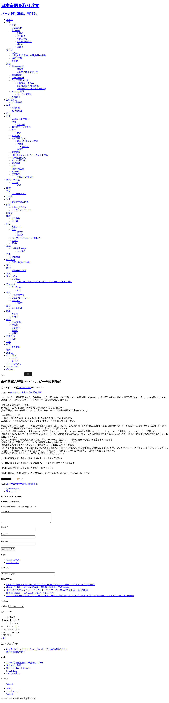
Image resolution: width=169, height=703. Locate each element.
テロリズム (17, 287)
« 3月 (3, 640)
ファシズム (11, 276)
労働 (8, 254)
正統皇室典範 (18, 77)
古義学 (15, 325)
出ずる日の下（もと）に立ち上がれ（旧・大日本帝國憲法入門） (37, 651)
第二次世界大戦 (19, 160)
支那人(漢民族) (19, 207)
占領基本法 (11, 100)
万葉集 (15, 314)
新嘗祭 (20, 47)
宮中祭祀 (16, 30)
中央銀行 (21, 251)
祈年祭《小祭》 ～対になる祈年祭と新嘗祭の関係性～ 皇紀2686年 (37, 589)
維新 (8, 216)
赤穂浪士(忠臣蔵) (25, 177)
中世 (14, 130)
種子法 (20, 232)
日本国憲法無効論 (20, 80)
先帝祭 (20, 33)
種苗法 (20, 235)
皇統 (14, 25)
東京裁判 (16, 152)
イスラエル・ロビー (21, 210)
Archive (4, 608)
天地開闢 (21, 124)
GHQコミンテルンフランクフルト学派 (30, 155)
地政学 (9, 196)
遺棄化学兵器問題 (20, 202)
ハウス (15, 358)
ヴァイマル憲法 (24, 94)
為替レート (17, 227)
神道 (8, 105)
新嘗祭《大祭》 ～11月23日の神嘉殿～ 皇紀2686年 (30, 595)
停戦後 (20, 144)
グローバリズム (19, 193)
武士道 (15, 182)
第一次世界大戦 (19, 158)
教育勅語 (16, 347)
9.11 (18, 290)
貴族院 (20, 69)
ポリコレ (16, 300)
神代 (14, 122)
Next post (11, 491)
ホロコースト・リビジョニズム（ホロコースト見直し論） (44, 282)
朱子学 (15, 330)
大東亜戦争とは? (19, 138)
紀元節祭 (21, 36)
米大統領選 (17, 308)
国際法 (9, 213)
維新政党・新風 (19, 270)
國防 (8, 188)
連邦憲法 (16, 97)
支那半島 (16, 163)
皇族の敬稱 (17, 28)
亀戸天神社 (17, 111)
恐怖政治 (10, 284)
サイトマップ (12, 366)
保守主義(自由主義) (21, 262)
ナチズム (16, 279)
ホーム (9, 19)
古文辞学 (16, 328)
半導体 (15, 240)
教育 (8, 344)
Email (4, 536)
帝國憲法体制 (18, 66)
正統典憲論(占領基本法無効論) (31, 88)
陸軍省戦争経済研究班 (27, 141)
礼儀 (8, 342)
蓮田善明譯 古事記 (20, 119)
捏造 (14, 166)
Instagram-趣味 (13, 675)
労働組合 (16, 257)
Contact (9, 369)
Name (4, 529)
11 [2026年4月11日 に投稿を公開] (16, 628)
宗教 (8, 350)
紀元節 (15, 53)
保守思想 (10, 259)
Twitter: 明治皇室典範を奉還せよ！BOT (24, 665)
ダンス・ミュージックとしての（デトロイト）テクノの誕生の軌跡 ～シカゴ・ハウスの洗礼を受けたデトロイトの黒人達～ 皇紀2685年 (70, 597)
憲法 (8, 64)
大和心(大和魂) (13, 180)
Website (4, 543)
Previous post (12, 489)
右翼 (8, 273)
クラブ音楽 (11, 355)
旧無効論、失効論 (25, 83)
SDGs (14, 243)
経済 (8, 224)
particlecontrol (25, 387)
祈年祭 (20, 44)
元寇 (19, 133)
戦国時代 (16, 171)
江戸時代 (16, 174)
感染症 (9, 353)
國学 (8, 311)
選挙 (8, 306)
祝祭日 (9, 50)
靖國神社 (16, 108)
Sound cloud (11, 673)
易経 (14, 339)
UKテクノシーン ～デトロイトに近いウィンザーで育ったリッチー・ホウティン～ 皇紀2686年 (50, 586)
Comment (5, 511)
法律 (8, 265)
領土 (8, 199)
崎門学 (15, 317)
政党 (8, 268)
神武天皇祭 (22, 39)
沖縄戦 (20, 149)
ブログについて (13, 364)
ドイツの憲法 (18, 91)
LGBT (19, 303)
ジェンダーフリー (20, 298)
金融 (8, 246)
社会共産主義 (18, 295)
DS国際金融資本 (19, 248)
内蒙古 (25, 147)
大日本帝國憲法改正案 (27, 72)
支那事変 (16, 135)
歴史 (8, 116)
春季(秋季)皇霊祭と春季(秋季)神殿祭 (29, 55)
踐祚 (8, 113)
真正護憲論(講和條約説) (28, 86)
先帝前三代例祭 (24, 42)
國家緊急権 (17, 75)
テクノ (15, 361)
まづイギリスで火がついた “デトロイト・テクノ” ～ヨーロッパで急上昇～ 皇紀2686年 (47, 592)
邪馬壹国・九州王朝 (21, 127)
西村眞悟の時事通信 (15, 654)
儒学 (8, 319)
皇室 (8, 22)
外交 (8, 191)
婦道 (19, 185)
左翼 (8, 292)
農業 (14, 229)
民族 (8, 205)
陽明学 (15, 333)
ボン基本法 (17, 102)
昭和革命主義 (18, 169)
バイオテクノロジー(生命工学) (26, 238)
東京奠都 (16, 218)
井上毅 (15, 221)
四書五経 (10, 336)
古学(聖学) (17, 322)
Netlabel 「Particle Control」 (19, 670)
